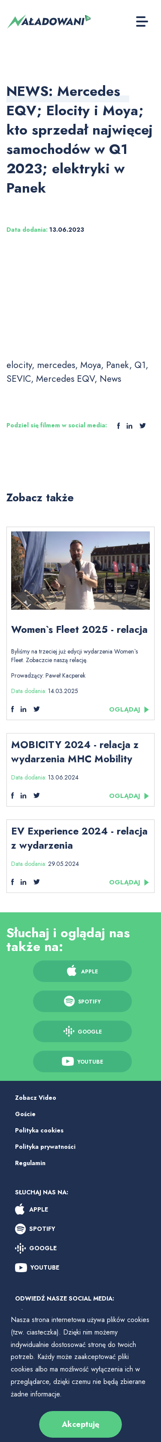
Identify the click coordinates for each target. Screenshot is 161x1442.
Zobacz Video (35, 1097)
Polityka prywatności (45, 1146)
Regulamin (30, 1163)
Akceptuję (80, 1424)
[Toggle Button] (142, 21)
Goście (25, 1114)
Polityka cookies (39, 1130)
